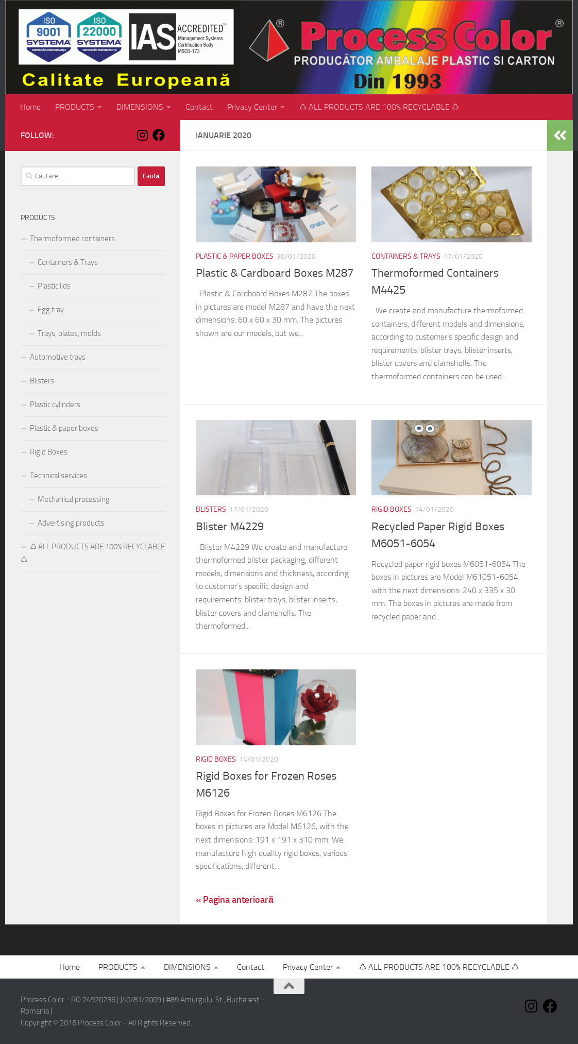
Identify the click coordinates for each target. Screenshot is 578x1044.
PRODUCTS (74, 107)
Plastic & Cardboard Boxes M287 (274, 273)
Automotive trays (58, 357)
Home (30, 107)
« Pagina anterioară (235, 899)
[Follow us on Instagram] (142, 135)
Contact (199, 107)
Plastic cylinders (55, 404)
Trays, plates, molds (69, 333)
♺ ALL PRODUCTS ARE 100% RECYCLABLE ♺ (379, 107)
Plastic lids (54, 286)
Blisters (211, 509)
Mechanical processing (74, 499)
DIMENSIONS (139, 107)
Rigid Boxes (391, 509)
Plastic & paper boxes (235, 256)
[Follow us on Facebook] (158, 135)
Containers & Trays (405, 256)
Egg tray (51, 309)
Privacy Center (252, 107)
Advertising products (71, 523)
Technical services (58, 475)
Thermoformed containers (72, 238)
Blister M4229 (230, 526)
